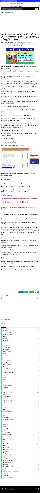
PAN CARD (5, 425)
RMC (4, 440)
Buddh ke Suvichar (7, 346)
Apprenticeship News (7, 334)
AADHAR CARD (7, 332)
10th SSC (5, 329)
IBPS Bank (5, 395)
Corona (4, 353)
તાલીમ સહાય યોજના (7, 462)
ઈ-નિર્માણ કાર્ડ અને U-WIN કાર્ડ (10, 451)
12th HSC (5, 331)
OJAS (4, 421)
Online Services (6, 423)
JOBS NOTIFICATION (8, 402)
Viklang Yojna (6, 447)
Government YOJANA (8, 372)
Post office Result (7, 436)
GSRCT (4, 379)
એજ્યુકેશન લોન (6, 453)
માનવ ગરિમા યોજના (7, 470)
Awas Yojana (5, 336)
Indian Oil (5, 398)
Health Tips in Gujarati (8, 391)
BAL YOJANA (6, 338)
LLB (4, 410)
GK (3, 370)
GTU (4, 383)
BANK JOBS (6, 340)
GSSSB (4, 381)
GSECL (4, 378)
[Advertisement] (20, 24)
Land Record (5, 408)
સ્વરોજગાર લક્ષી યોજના (8, 477)
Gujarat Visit (5, 387)
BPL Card (5, 344)
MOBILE (5, 415)
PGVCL (4, 430)
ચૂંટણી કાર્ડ (5, 458)
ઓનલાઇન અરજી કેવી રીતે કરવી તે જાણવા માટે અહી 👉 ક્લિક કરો (20, 198)
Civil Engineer (6, 349)
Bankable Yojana (6, 342)
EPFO (4, 366)
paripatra (5, 426)
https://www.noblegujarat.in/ (16, 488)
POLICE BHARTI (7, 434)
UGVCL (4, 445)
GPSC (4, 374)
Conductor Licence (7, 351)
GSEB (4, 376)
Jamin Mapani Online (7, 400)
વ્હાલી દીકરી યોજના (7, 473)
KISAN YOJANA (7, 406)
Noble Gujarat (17, 3)
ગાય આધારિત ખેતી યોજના (9, 455)
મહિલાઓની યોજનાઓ (8, 466)
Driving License (6, 363)
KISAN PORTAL (6, 404)
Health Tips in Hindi (7, 393)
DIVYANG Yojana (7, 359)
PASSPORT (5, 428)
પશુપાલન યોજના (6, 464)
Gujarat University (7, 385)
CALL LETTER (6, 348)
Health (4, 389)
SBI (3, 442)
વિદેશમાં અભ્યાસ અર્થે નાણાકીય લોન (11, 472)
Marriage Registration (7, 411)
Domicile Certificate (7, 361)
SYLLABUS (5, 443)
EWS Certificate (6, 368)
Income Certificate (7, 396)
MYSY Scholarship (7, 417)
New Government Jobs (8, 419)
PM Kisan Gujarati (7, 432)
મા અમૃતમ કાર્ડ (6, 468)
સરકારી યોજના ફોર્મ (7, 475)
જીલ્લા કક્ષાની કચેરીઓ (8, 460)
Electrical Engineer (7, 364)
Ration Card (5, 438)
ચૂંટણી (4, 457)
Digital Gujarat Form (7, 357)
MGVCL (5, 413)
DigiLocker (5, 355)
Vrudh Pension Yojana (7, 449)
